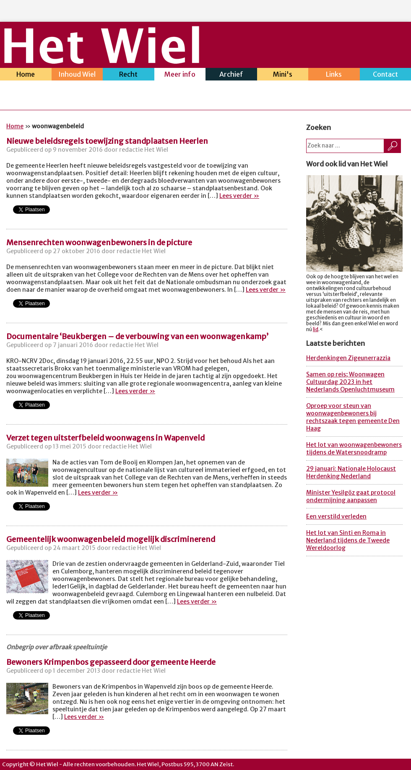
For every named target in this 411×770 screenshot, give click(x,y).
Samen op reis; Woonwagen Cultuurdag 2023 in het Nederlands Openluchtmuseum (350, 382)
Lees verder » (239, 196)
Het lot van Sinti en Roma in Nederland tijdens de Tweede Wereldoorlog (348, 540)
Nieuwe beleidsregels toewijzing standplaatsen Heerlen (107, 141)
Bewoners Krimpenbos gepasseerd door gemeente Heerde (111, 662)
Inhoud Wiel (77, 75)
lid (315, 329)
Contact (385, 75)
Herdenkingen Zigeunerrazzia (348, 358)
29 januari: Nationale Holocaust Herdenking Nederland (351, 472)
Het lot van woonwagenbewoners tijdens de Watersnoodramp (354, 448)
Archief (231, 75)
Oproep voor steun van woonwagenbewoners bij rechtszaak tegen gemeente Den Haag (353, 417)
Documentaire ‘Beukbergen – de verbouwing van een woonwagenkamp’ (137, 336)
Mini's (283, 75)
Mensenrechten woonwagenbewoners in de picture (99, 242)
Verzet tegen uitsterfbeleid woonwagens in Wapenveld (105, 438)
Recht (128, 75)
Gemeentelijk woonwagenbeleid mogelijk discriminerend (110, 539)
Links (334, 75)
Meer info (180, 75)
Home (26, 75)
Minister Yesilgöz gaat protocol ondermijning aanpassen (350, 496)
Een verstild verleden (336, 516)
